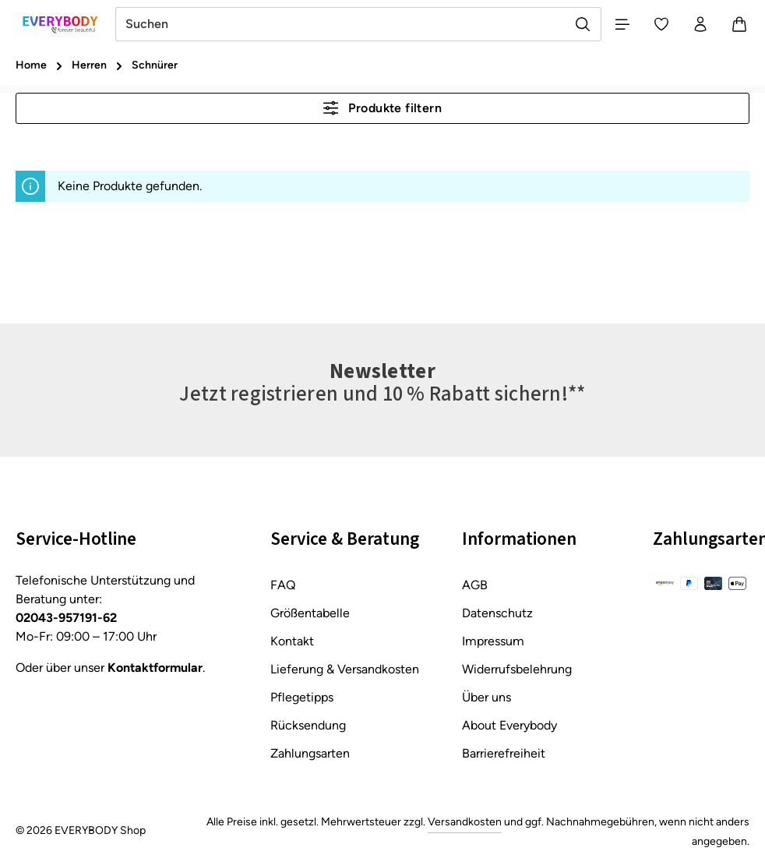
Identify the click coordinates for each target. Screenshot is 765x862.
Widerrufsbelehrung (517, 669)
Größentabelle (310, 613)
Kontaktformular (155, 667)
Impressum (493, 641)
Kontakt (292, 641)
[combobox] (340, 24)
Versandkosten (465, 821)
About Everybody (509, 725)
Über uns (486, 697)
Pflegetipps (301, 697)
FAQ (282, 585)
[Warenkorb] (739, 24)
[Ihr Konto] (700, 24)
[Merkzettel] (661, 24)
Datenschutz (497, 613)
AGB (475, 585)
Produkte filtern (382, 108)
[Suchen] (583, 24)
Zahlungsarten (310, 753)
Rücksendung (308, 725)
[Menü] (622, 24)
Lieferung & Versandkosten (344, 669)
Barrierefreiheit (503, 753)
